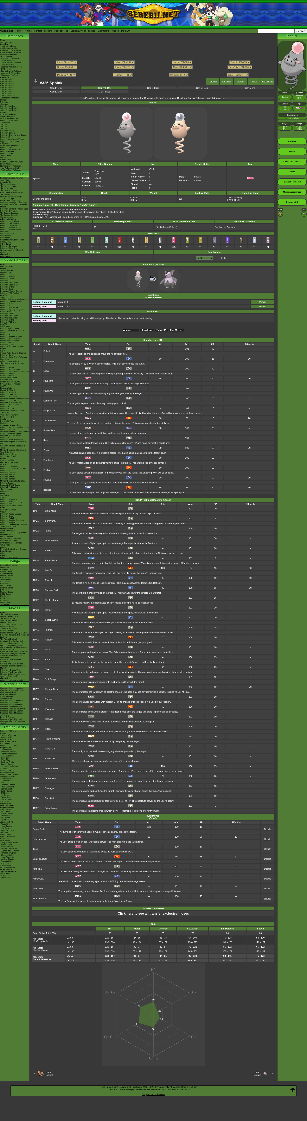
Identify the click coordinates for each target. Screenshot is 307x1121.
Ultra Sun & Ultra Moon (9, 328)
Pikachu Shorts (15, 684)
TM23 (36, 570)
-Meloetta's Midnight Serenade (12, 653)
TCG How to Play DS (9, 415)
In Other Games (6, 535)
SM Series (4, 604)
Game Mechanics (7, 116)
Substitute (50, 798)
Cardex (3, 112)
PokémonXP (5, 137)
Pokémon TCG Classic (9, 746)
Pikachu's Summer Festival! (11, 701)
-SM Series (4, 793)
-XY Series (4, 795)
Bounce (47, 490)
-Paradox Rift (5, 781)
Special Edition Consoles (10, 539)
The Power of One (7, 618)
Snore (46, 450)
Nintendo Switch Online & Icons (13, 549)
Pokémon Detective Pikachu (12, 680)
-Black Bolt (4, 758)
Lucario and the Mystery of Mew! (13, 633)
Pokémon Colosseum (9, 466)
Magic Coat (49, 410)
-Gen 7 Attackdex (7, 92)
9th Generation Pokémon (10, 166)
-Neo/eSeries (5, 803)
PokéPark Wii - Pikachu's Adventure (10, 436)
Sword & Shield (6, 297)
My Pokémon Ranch (8, 454)
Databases (14, 36)
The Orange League (8, 186)
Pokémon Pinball (7, 518)
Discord (48, 31)
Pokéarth (125, 31)
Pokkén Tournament (8, 378)
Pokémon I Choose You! (10, 670)
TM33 (36, 610)
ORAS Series (5, 602)
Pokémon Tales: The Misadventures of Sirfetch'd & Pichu (12, 250)
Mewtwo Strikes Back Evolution (13, 674)
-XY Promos (5, 818)
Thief (47, 669)
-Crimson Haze (6, 861)
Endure (48, 699)
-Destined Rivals (7, 762)
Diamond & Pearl (7, 421)
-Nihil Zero (4, 828)
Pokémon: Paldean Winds (11, 229)
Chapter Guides (6, 573)
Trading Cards (15, 727)
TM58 (36, 699)
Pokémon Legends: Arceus (11, 301)
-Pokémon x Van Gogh (9, 145)
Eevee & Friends (7, 717)
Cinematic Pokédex (8, 114)
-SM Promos (5, 816)
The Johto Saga (6, 188)
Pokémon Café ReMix (9, 283)
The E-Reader (6, 489)
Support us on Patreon (153, 1094)
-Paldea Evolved (7, 787)
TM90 (36, 798)
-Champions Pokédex (9, 75)
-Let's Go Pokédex (7, 61)
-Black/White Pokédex (9, 54)
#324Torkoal (48, 1073)
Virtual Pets (5, 545)
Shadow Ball (51, 590)
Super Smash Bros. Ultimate (12, 347)
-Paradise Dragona (8, 853)
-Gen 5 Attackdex (7, 87)
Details (262, 302)
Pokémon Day (6, 147)
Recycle (49, 719)
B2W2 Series (5, 598)
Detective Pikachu (7, 343)
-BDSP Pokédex (7, 65)
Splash (46, 351)
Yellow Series (5, 580)
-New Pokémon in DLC (9, 168)
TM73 (36, 738)
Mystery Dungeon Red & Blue (12, 481)
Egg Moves (268, 81)
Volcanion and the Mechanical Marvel (12, 667)
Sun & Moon (5, 326)
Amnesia (37, 869)
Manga (14, 561)
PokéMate (4, 491)
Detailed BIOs (6, 571)
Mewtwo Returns (7, 622)
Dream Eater (51, 768)
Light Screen (51, 540)
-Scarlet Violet (6, 789)
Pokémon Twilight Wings (10, 223)
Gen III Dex (104, 91)
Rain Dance (51, 560)
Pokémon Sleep (6, 289)
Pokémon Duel (6, 380)
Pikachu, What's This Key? (11, 719)
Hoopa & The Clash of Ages (11, 664)
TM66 (36, 709)
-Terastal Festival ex (8, 849)
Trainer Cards (6, 737)
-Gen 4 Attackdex (7, 85)
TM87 (36, 788)
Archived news (6, 42)
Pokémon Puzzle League (10, 514)
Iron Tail (49, 570)
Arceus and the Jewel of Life (12, 643)
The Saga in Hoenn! (8, 190)
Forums (28, 31)
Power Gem (49, 430)
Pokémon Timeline (7, 131)
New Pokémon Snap (8, 318)
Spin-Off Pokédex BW (9, 110)
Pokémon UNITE (7, 287)
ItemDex (3, 100)
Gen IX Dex (56, 88)
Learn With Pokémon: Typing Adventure (12, 412)
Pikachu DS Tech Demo (10, 485)
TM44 (36, 649)
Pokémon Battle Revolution (11, 440)
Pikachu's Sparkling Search (11, 711)
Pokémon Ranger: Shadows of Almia (12, 447)
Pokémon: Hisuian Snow (10, 227)
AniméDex (4, 180)
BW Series (4, 596)
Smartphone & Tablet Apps (11, 543)
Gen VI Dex (202, 88)
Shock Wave (51, 620)
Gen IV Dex (56, 91)
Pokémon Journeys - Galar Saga (13, 203)
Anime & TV (14, 174)
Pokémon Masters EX (9, 285)
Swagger (49, 788)
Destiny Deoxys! (7, 631)
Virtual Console (6, 537)
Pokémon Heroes (7, 627)
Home (18, 31)
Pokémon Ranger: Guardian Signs (14, 427)
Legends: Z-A (5, 272)
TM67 (36, 719)
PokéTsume (5, 256)
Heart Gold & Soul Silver (10, 425)
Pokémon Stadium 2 (8, 499)
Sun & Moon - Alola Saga (10, 201)
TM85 (36, 768)
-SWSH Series (6, 791)
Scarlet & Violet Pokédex (82, 31)
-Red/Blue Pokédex (8, 46)
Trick (35, 849)
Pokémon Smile (6, 314)
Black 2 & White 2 (7, 390)
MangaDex (4, 567)
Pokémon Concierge (8, 246)
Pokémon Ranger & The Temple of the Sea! (14, 636)
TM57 (36, 689)
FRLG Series (5, 586)
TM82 (36, 758)
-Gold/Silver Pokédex (9, 48)
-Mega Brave (5, 834)
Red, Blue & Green (8, 510)
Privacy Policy (163, 1087)
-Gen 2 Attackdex (7, 81)
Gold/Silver (4, 495)
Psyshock (48, 460)
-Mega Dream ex (7, 830)
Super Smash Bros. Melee (11, 506)
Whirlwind (38, 888)
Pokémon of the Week (9, 121)
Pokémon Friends (7, 279)
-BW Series (5, 797)
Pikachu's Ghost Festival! (10, 703)
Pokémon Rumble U (8, 396)
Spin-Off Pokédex (7, 106)
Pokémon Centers (7, 133)
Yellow (3, 512)
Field (223, 258)
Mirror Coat (38, 878)
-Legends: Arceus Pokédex (11, 67)
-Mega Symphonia (7, 836)
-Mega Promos (6, 809)
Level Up (147, 330)
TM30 (36, 590)
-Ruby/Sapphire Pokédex (10, 50)
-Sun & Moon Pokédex (9, 59)
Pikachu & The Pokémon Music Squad (13, 722)
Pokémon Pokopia (7, 277)
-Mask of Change (7, 859)
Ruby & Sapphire (7, 460)
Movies (14, 608)
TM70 (36, 729)
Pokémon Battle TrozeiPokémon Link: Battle (13, 358)
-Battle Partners (6, 847)
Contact (38, 31)
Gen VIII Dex (104, 88)
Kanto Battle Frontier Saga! (11, 192)
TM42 (36, 639)
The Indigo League (8, 184)
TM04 (36, 511)
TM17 (36, 550)
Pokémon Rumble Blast (10, 405)
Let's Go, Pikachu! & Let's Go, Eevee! (12, 331)
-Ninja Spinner (6, 826)
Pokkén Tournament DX (10, 341)
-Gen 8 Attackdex (7, 94)
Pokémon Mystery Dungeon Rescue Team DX (11, 311)
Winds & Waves (6, 266)
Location (226, 81)
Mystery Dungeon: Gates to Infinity (14, 398)
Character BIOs (6, 569)
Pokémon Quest (7, 345)
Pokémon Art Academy (9, 361)
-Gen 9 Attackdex (7, 96)
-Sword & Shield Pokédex (10, 63)
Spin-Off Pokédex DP (9, 108)
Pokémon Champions (9, 274)
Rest (45, 440)
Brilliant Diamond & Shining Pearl (14, 299)
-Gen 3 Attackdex (7, 83)
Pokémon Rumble (7, 429)
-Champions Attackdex (9, 98)
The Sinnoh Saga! (7, 194)
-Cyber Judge (5, 865)
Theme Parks (5, 156)
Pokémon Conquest (8, 400)
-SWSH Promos (6, 814)
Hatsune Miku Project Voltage (12, 139)
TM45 (36, 659)
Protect (48, 550)
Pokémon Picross (7, 374)
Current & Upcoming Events (11, 162)
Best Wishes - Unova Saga (11, 196)
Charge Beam (52, 689)
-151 (2, 783)
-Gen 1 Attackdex (7, 79)
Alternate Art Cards (8, 741)
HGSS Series (5, 594)
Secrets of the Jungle (9, 676)
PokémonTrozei (6, 483)
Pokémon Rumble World (10, 369)
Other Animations (7, 242)
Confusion (48, 361)
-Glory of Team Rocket (9, 843)
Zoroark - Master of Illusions (11, 645)
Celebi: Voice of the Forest (11, 625)
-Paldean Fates (6, 779)
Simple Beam (39, 898)
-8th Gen (3, 127)
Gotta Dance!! (6, 698)
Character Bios (6, 182)
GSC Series (5, 582)
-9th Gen (3, 125)
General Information (8, 565)
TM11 (36, 521)
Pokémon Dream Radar (10, 392)
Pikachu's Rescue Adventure (12, 690)
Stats (254, 81)
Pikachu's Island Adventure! (11, 705)
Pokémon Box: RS (7, 475)
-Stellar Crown (6, 770)
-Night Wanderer (7, 857)
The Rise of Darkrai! (8, 639)
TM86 (36, 778)
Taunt (48, 530)
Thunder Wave (52, 738)
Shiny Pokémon (6, 217)
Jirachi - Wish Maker (8, 629)
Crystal (3, 497)
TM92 (36, 808)
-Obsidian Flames (7, 785)
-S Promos (4, 876)
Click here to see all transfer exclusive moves (153, 913)
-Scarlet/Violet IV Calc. (9, 118)
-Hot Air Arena (6, 845)
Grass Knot (50, 778)
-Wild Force (5, 863)
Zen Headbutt (50, 420)
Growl (46, 371)
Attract (48, 659)
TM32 (36, 600)
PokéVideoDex (6, 238)
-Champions (5, 123)
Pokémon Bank (6, 355)
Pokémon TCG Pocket (9, 293)
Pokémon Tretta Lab (8, 394)
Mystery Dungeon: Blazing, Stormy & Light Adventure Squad (14, 432)
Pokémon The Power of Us (11, 672)
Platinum (3, 423)
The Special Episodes (9, 213)
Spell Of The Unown (8, 620)
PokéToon (4, 232)
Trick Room (51, 808)
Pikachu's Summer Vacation (11, 688)
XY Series (4, 600)
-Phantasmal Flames (8, 754)
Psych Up (48, 390)
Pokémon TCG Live (8, 322)
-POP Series (5, 820)
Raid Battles (5, 743)
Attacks (240, 81)
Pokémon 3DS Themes (9, 541)
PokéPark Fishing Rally (9, 487)
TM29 (36, 580)
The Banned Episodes (9, 215)
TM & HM (161, 330)
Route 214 (62, 302)
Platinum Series (6, 592)
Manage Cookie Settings (184, 1087)
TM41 (36, 630)
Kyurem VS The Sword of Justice (13, 651)
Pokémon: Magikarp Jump (11, 336)
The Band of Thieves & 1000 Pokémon (12, 364)
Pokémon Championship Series (13, 135)
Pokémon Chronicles (8, 211)
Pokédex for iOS (7, 417)
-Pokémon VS (6, 869)
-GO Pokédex (6, 69)
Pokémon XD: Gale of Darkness (13, 469)
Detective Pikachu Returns (11, 291)
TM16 (36, 540)
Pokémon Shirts (6, 154)
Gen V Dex (250, 88)
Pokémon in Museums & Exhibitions (10, 142)
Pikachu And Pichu (8, 692)
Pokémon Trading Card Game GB (14, 524)
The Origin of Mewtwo (9, 614)
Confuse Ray (50, 400)
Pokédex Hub (61, 31)
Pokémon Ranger (7, 479)
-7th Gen (3, 129)
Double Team (51, 600)
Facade (49, 639)
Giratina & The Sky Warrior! (11, 641)
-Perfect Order (6, 750)
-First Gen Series (7, 805)
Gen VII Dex (153, 88)
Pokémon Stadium (7, 522)
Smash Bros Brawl (7, 456)
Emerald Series (6, 588)
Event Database (6, 164)
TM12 (36, 530)
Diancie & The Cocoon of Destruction (10, 661)
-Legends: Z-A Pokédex (10, 73)
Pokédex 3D (5, 407)
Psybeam (48, 381)
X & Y (2, 351)
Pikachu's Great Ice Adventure (12, 709)
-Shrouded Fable (7, 772)
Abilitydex (4, 104)
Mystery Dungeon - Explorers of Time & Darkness (13, 451)
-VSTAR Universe (7, 867)
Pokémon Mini (6, 504)
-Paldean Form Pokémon (10, 170)
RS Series (4, 584)
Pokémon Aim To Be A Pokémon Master (13, 206)
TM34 (36, 620)
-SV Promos (5, 812)
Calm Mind (50, 511)
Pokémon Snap (6, 516)
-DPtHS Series (6, 799)
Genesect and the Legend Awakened (11, 657)
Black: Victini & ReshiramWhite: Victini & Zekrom (13, 648)
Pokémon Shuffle (7, 367)
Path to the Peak (7, 234)
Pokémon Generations (9, 221)
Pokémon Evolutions (8, 225)
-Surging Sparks (7, 768)
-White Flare (5, 760)
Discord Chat (5, 160)
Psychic (47, 480)
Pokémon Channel (7, 473)
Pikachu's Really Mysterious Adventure (11, 714)
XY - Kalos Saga (7, 199)
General (213, 81)
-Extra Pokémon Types (9, 735)
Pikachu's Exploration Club (11, 707)
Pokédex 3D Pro (7, 409)
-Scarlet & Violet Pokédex (10, 71)
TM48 (36, 679)
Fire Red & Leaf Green (9, 462)
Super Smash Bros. (8, 526)
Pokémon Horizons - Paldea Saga (14, 209)
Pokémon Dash (6, 471)
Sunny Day (50, 521)
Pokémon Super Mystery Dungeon (14, 372)
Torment (49, 630)
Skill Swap (50, 679)
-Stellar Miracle (6, 855)
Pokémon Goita (6, 553)
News (2, 40)
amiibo (3, 547)
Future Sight (39, 829)
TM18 (36, 560)
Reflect (48, 610)
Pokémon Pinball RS (8, 477)
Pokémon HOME (7, 303)
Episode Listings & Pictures (11, 178)
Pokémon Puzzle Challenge (11, 502)
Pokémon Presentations (10, 149)
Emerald (3, 464)
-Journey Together (7, 764)
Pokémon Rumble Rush (10, 338)
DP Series (4, 590)
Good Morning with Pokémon (12, 240)
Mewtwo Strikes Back (9, 616)
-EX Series (4, 801)
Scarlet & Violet (6, 270)
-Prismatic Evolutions (9, 766)
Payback (47, 470)
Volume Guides (6, 575)
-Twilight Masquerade (9, 774)
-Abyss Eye (5, 824)
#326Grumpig (256, 1073)
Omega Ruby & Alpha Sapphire (13, 353)
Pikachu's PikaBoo (7, 694)
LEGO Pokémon (7, 151)
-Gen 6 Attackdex (7, 90)
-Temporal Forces (7, 776)
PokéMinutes (5, 236)
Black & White (6, 388)
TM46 (36, 669)
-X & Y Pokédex (6, 57)
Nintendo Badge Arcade (10, 384)
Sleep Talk (50, 758)
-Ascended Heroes (8, 752)
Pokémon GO (6, 281)
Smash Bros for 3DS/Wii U (11, 382)
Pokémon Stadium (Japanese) (12, 520)
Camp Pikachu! (6, 696)
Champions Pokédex (108, 31)
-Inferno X (4, 832)
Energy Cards (6, 739)
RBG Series (5, 577)
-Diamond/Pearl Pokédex (10, 52)
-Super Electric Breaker (9, 851)
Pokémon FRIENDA (8, 557)
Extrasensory (39, 839)
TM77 (36, 748)
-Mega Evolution (7, 756)
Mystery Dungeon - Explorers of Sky (13, 443)
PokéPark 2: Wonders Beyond (12, 402)
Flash (48, 729)
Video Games (14, 260)
